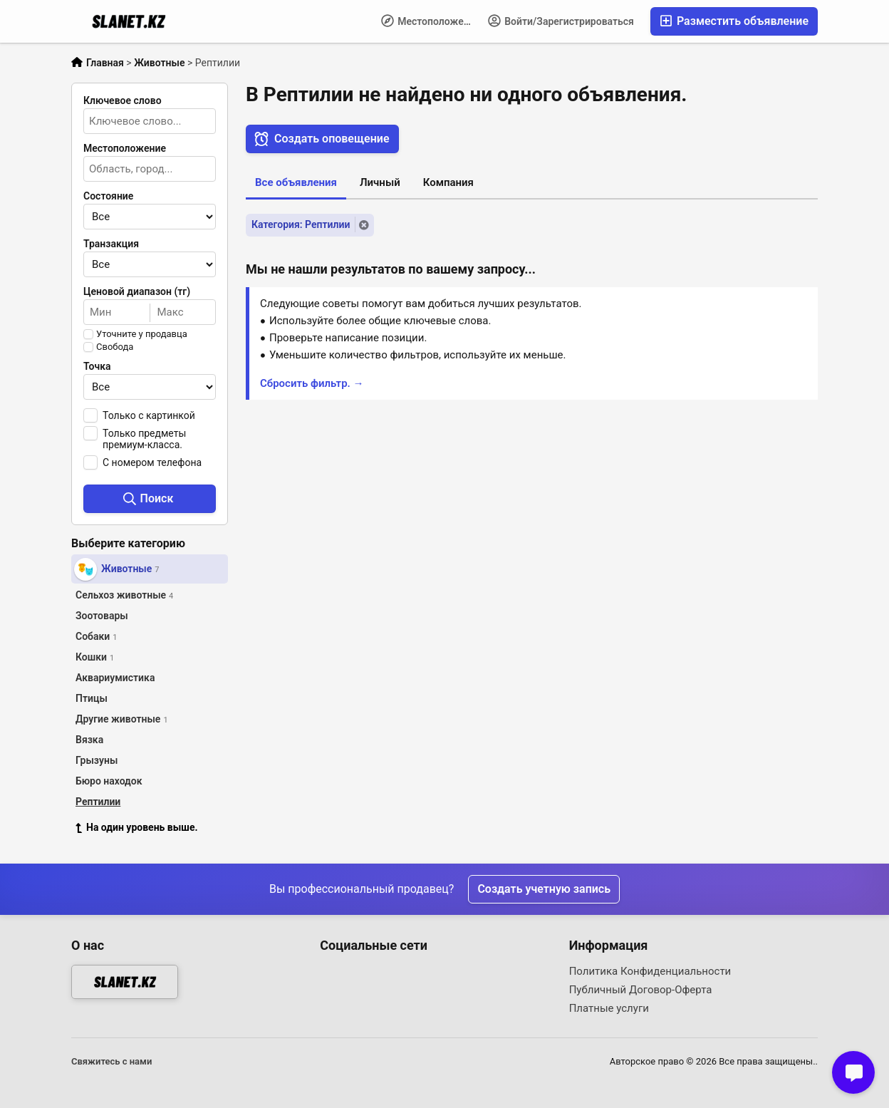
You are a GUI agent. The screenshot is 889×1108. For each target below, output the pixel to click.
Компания (448, 182)
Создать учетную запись (543, 889)
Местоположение (430, 20)
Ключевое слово (122, 100)
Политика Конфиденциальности (650, 971)
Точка (97, 366)
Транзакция (111, 243)
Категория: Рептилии (300, 224)
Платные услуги (609, 1008)
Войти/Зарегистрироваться (561, 20)
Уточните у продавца (141, 334)
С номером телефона (152, 462)
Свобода (114, 347)
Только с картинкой (149, 415)
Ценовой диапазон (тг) (136, 291)
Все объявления (296, 182)
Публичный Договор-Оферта (640, 989)
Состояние (108, 196)
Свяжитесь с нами (111, 1061)
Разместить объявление (734, 21)
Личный (380, 182)
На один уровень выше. (137, 827)
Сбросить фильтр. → (312, 383)
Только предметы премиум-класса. (144, 439)
